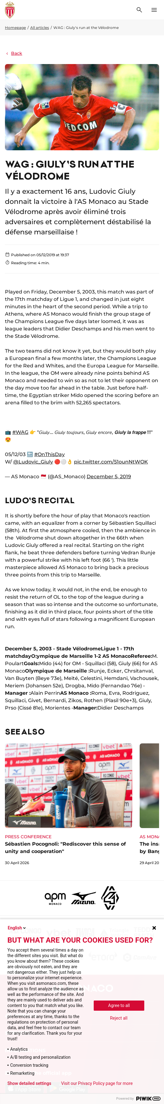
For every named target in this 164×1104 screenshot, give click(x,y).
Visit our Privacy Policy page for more (97, 1083)
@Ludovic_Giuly (33, 462)
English (17, 927)
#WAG (20, 432)
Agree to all (119, 1005)
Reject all (119, 1018)
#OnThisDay (49, 454)
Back (13, 53)
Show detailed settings (29, 1083)
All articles (39, 27)
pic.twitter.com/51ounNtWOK (111, 462)
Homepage (15, 27)
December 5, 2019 (109, 476)
